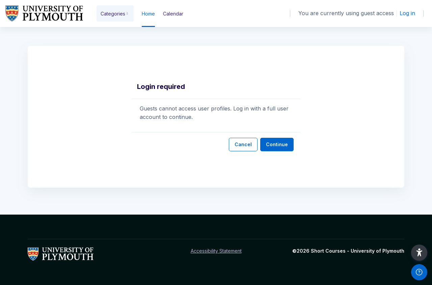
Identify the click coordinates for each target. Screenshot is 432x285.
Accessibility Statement (216, 251)
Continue (277, 144)
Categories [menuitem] (113, 14)
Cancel (243, 144)
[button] (419, 253)
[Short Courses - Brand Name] (44, 13)
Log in (407, 13)
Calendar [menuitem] (173, 14)
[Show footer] (419, 272)
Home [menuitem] (148, 14)
